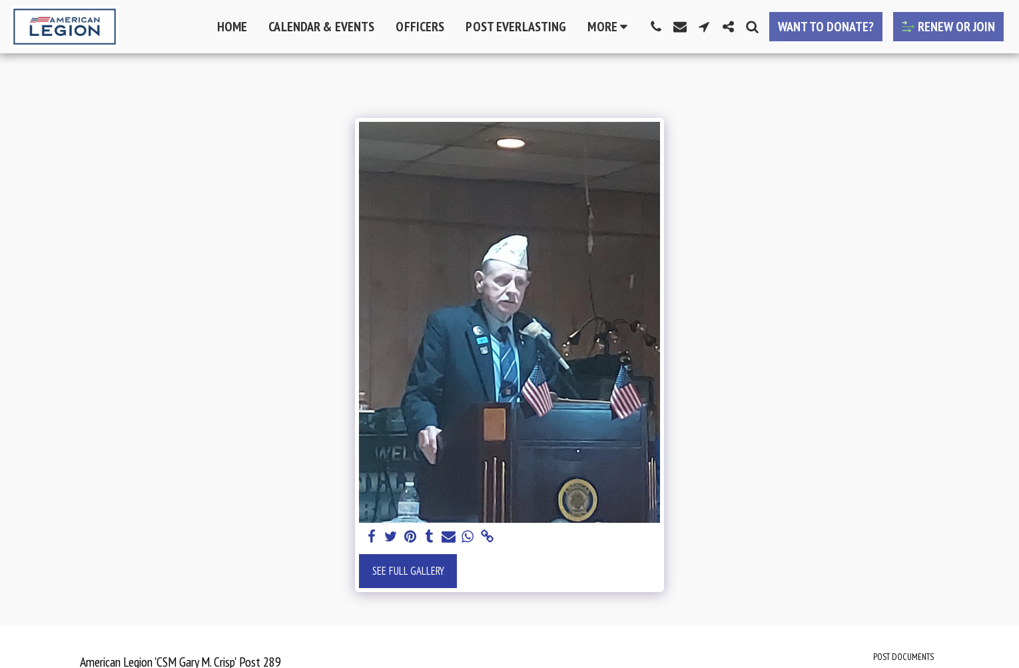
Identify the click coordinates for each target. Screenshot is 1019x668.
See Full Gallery (408, 570)
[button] (656, 26)
